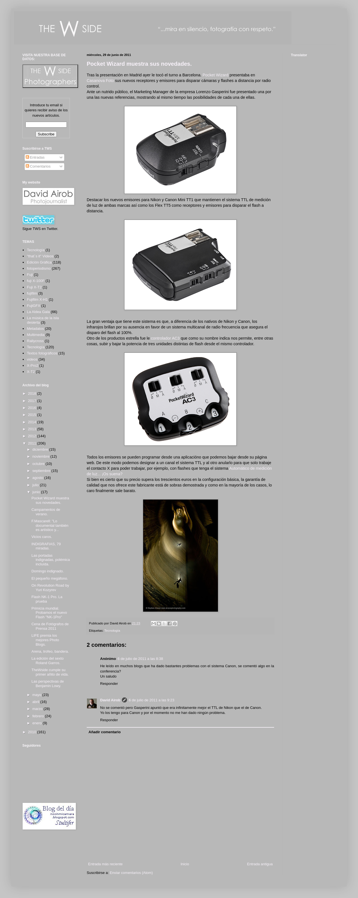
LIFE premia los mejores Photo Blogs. (45, 639)
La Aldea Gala (38, 312)
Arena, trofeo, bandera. (50, 651)
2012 (32, 436)
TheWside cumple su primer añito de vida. (50, 672)
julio (36, 485)
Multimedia (35, 335)
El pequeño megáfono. (49, 578)
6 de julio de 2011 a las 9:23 (151, 700)
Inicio (185, 864)
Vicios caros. (41, 537)
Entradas (35, 157)
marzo (38, 709)
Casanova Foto (100, 80)
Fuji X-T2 (34, 287)
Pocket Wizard (215, 75)
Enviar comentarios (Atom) (131, 873)
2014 (32, 422)
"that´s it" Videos (40, 256)
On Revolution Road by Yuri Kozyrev (50, 587)
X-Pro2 (32, 365)
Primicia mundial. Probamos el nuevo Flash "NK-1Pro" (49, 612)
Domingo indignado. (47, 571)
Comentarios (38, 166)
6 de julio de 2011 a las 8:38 (140, 659)
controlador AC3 (165, 338)
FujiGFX (33, 306)
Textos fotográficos (42, 353)
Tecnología (112, 630)
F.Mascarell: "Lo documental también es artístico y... (49, 525)
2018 (32, 393)
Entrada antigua (260, 864)
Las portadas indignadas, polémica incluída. (50, 559)
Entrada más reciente (105, 864)
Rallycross (35, 341)
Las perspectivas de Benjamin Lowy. (47, 683)
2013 (32, 429)
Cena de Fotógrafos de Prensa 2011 (50, 626)
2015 (32, 415)
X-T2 (31, 372)
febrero (38, 716)
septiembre (41, 471)
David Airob (110, 700)
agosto (38, 478)
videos (32, 359)
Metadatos (35, 328)
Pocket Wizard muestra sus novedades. (139, 64)
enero (37, 723)
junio (36, 492)
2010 (32, 732)
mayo (37, 695)
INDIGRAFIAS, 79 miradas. (46, 546)
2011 (32, 443)
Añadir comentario (105, 732)
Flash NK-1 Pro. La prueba (46, 599)
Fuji (30, 274)
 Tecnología (35, 250)
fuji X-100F (35, 281)
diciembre (40, 449)
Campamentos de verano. (45, 511)
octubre (39, 464)
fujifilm (32, 293)
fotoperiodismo (39, 268)
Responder (109, 683)
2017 (32, 401)
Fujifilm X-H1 (37, 299)
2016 (32, 408)
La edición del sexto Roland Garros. (47, 660)
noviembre (41, 456)
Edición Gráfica (39, 262)
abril (36, 702)
